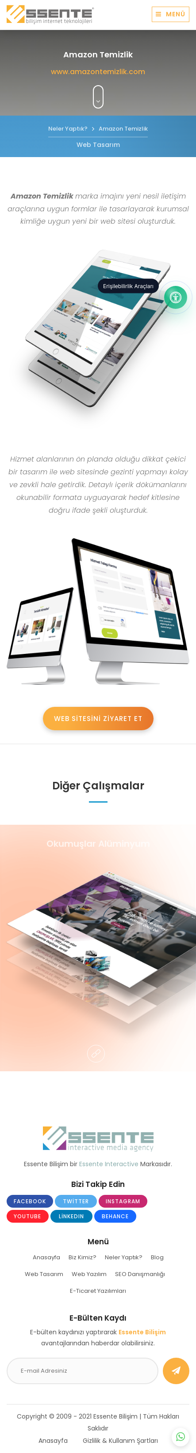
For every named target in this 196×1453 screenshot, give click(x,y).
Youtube (27, 1216)
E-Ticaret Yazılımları (98, 1291)
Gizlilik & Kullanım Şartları (120, 1440)
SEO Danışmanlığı (140, 1274)
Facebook (30, 1201)
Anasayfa (46, 1257)
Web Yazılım (89, 1274)
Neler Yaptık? (123, 1257)
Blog (157, 1257)
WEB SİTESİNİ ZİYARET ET (98, 718)
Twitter (76, 1201)
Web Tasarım (44, 1274)
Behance (115, 1216)
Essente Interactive (108, 1164)
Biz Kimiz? (82, 1257)
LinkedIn (71, 1216)
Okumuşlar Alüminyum (98, 844)
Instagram (123, 1201)
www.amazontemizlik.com (98, 72)
